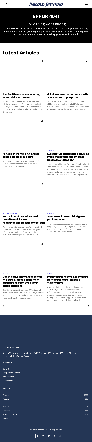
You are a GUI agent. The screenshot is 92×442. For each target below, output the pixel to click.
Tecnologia (51, 91)
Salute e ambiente (10, 213)
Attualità (6, 151)
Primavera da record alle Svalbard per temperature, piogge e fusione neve (67, 280)
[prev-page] (4, 306)
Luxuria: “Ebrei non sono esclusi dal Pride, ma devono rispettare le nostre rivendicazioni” (68, 157)
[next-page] (87, 306)
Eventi (5, 91)
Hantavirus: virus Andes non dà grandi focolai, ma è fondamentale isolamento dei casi (24, 219)
